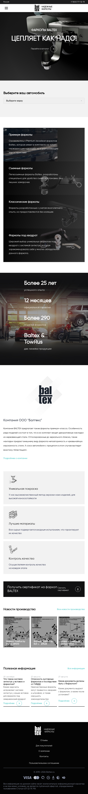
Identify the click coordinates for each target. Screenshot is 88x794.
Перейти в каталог (44, 49)
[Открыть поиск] (80, 8)
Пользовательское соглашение (44, 763)
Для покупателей (44, 746)
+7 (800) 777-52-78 (78, 2)
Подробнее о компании (15, 458)
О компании (44, 751)
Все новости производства (71, 609)
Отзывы (44, 740)
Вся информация (76, 669)
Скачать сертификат (69, 589)
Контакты (44, 756)
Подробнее (12, 703)
